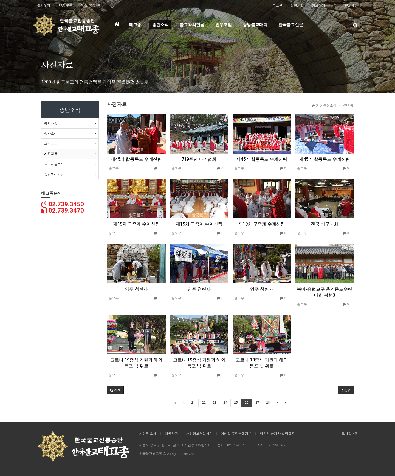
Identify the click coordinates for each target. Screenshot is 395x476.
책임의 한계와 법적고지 (277, 433)
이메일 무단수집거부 (236, 433)
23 (214, 403)
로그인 (277, 5)
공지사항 (50, 123)
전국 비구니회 (324, 224)
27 (257, 403)
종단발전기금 (54, 174)
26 (247, 403)
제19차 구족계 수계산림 (136, 224)
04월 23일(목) (91, 5)
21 (193, 403)
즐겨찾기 (43, 5)
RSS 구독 (65, 5)
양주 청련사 (136, 289)
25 (236, 403)
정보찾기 (318, 5)
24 (225, 403)
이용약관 (171, 433)
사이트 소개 (148, 433)
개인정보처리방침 (199, 433)
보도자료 (50, 143)
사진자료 (50, 153)
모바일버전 (350, 433)
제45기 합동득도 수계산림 (136, 159)
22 (204, 403)
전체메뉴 (351, 5)
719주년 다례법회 (199, 159)
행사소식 (50, 133)
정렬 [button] (346, 390)
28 (268, 403)
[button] (115, 390)
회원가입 (297, 5)
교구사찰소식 (54, 164)
